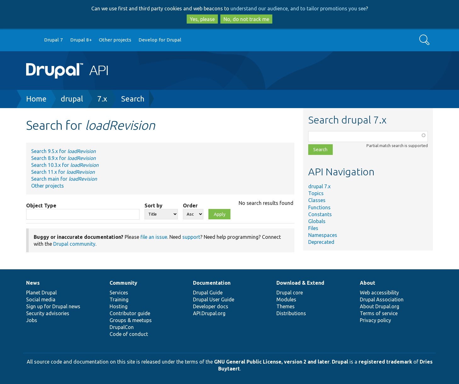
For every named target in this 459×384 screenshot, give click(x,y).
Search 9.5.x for (63, 151)
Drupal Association (382, 299)
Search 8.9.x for (63, 158)
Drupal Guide (208, 292)
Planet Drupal (41, 292)
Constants (320, 214)
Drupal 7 (53, 39)
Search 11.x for (63, 172)
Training (119, 299)
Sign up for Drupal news (53, 306)
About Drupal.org (379, 306)
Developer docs (210, 306)
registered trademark (385, 362)
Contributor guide (130, 313)
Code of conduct (129, 334)
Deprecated (321, 242)
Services (119, 292)
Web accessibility (379, 292)
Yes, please (202, 19)
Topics (316, 193)
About (367, 283)
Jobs (31, 320)
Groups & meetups (131, 320)
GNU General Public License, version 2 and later (272, 362)
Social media (40, 299)
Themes (285, 306)
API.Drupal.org (209, 313)
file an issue (153, 237)
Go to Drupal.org (32, 40)
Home (36, 99)
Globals (317, 221)
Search (132, 99)
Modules (286, 299)
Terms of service (379, 313)
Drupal (340, 362)
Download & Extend (300, 283)
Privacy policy (375, 320)
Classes (317, 200)
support (191, 237)
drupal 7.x (319, 186)
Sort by (153, 205)
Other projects (115, 39)
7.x (102, 99)
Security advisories (47, 313)
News (33, 283)
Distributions (291, 313)
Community (123, 283)
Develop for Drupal (160, 39)
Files (313, 228)
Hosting (119, 306)
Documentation (211, 283)
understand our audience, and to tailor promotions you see (298, 8)
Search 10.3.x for (65, 165)
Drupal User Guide (213, 299)
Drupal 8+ (81, 39)
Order (190, 205)
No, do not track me (246, 19)
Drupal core (289, 292)
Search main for (64, 179)
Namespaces (322, 235)
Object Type (41, 205)
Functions (319, 207)
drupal (72, 99)
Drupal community (74, 244)
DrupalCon (122, 327)
